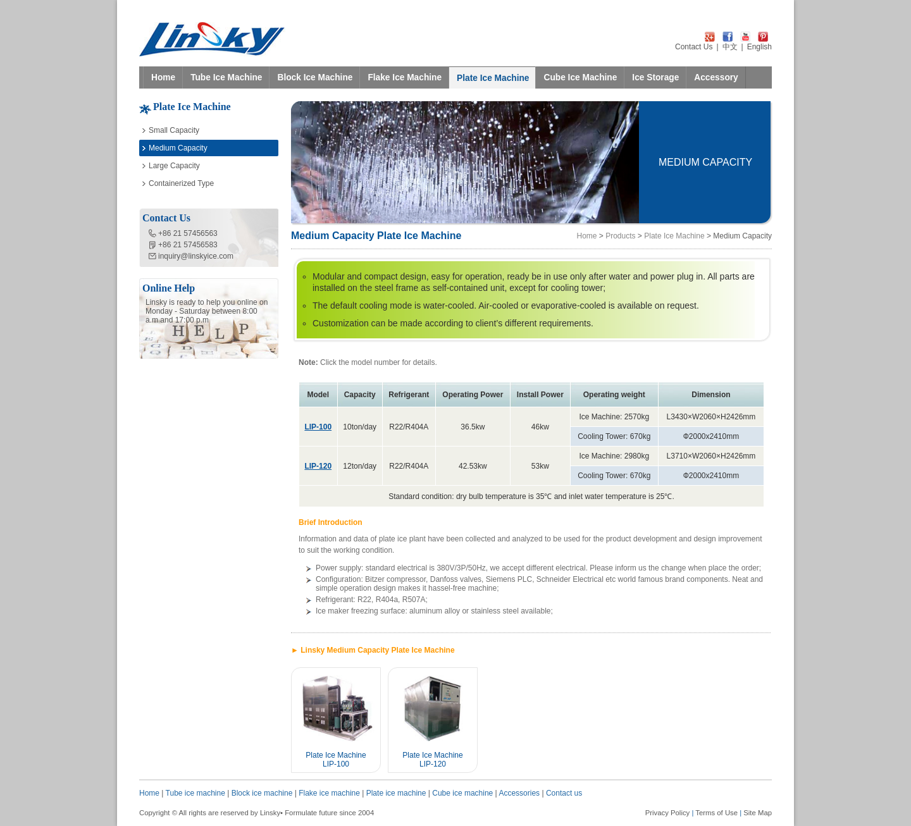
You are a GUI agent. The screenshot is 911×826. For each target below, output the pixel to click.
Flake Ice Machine (405, 77)
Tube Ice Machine (226, 77)
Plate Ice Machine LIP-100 (336, 759)
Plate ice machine (396, 793)
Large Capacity (174, 165)
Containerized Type (181, 183)
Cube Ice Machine (580, 77)
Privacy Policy (667, 813)
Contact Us (693, 46)
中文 (730, 46)
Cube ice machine (462, 793)
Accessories (519, 793)
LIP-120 (318, 466)
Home (163, 77)
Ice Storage (655, 77)
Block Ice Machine (314, 77)
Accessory (716, 77)
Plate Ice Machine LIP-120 (432, 759)
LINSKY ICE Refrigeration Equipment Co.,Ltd (212, 39)
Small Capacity (174, 130)
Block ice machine (262, 793)
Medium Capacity (178, 148)
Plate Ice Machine (493, 78)
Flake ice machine (329, 793)
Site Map (757, 813)
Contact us (564, 793)
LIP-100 (318, 426)
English (759, 46)
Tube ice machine (195, 793)
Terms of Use (716, 813)
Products (620, 235)
